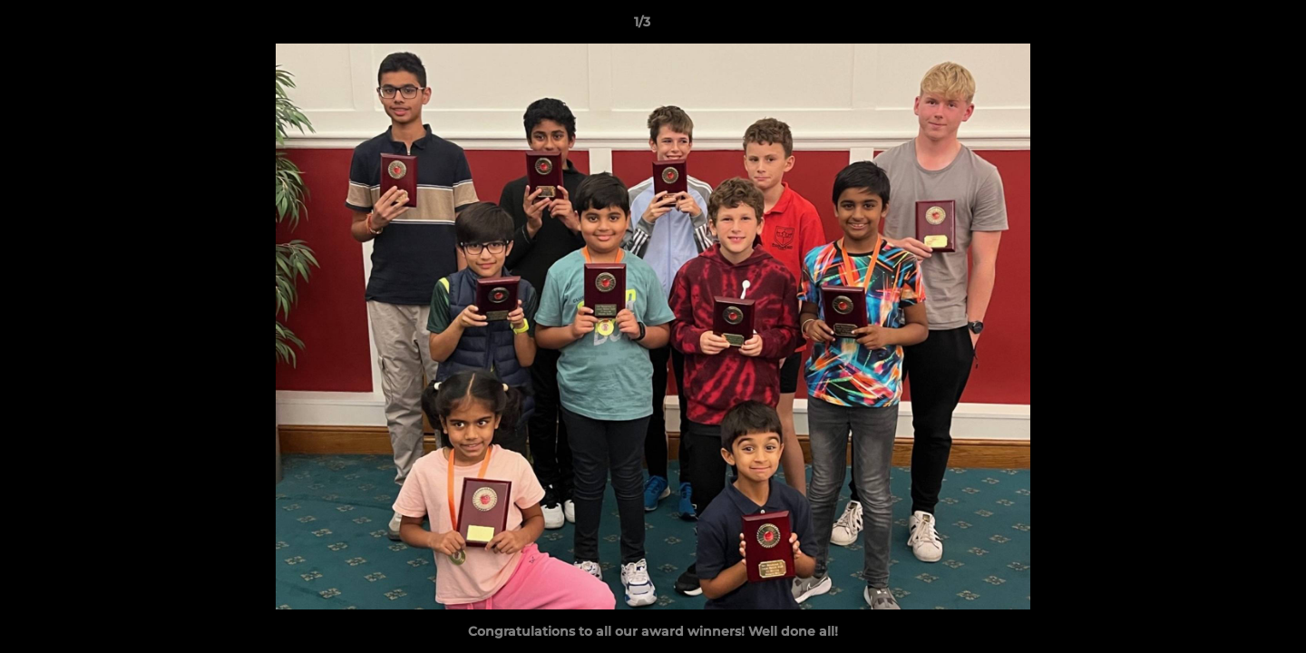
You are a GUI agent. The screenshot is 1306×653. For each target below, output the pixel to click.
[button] (1230, 26)
